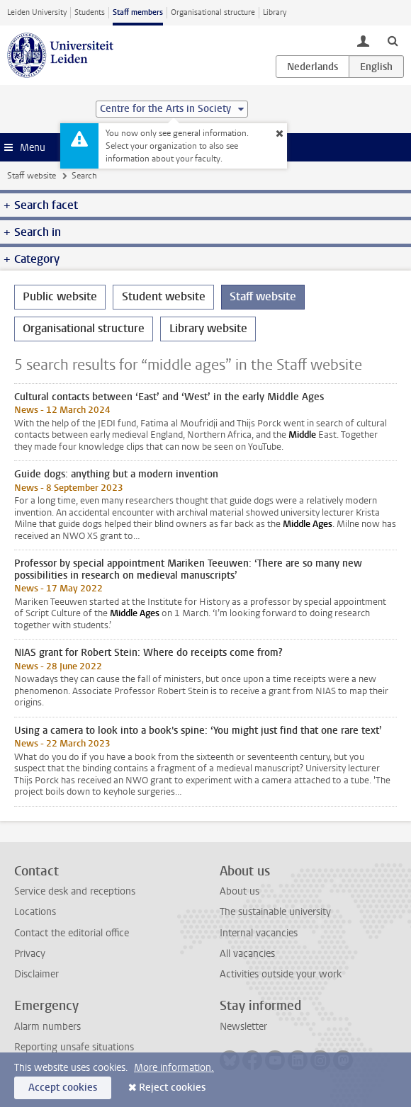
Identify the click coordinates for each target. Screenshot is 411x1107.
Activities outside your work (281, 974)
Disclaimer (36, 974)
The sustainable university (275, 912)
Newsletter (243, 1026)
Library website (208, 328)
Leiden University (37, 12)
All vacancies (247, 953)
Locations (35, 912)
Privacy (29, 953)
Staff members (138, 12)
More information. (174, 1067)
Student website (164, 296)
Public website (60, 296)
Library (274, 12)
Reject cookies (172, 1087)
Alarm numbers (47, 1026)
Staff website (31, 175)
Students (89, 12)
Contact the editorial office (71, 933)
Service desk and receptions (74, 891)
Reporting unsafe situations (74, 1047)
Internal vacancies (259, 933)
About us (239, 891)
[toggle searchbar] (392, 40)
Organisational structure (213, 12)
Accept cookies (62, 1087)
